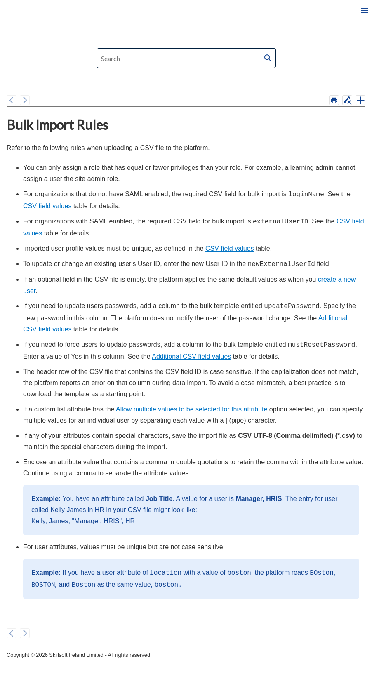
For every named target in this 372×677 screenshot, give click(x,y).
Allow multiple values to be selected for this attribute (191, 405)
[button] (268, 58)
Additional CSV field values (191, 352)
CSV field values (47, 205)
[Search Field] (186, 58)
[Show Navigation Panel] (364, 10)
